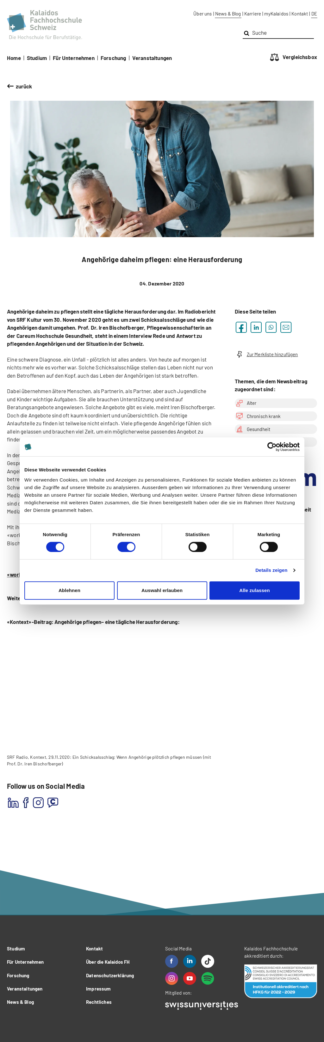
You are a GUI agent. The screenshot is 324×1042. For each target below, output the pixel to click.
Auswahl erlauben (162, 590)
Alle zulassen (254, 590)
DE (314, 13)
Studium (37, 58)
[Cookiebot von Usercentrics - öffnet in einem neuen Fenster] (272, 447)
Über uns (202, 13)
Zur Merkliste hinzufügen (266, 354)
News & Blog (228, 13)
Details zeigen (271, 570)
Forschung (113, 58)
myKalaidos (276, 13)
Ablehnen (69, 590)
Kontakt (299, 13)
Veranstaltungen (152, 58)
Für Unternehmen (74, 58)
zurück (24, 86)
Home (14, 58)
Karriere (252, 13)
